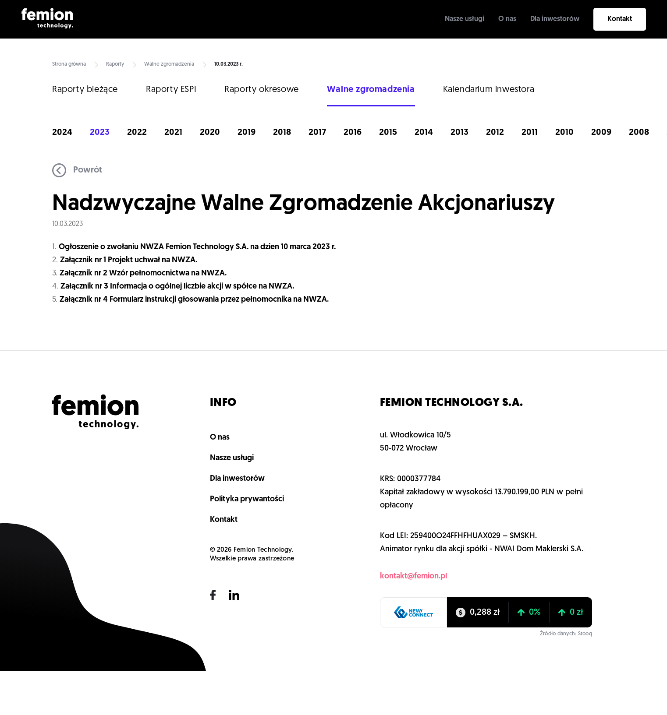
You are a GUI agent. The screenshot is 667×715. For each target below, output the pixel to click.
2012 (495, 132)
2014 (424, 132)
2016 (353, 132)
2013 (459, 132)
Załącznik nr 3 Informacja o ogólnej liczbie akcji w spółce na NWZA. (177, 286)
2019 (246, 132)
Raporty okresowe (261, 89)
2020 (210, 132)
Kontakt (619, 19)
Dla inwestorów (554, 19)
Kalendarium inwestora (489, 89)
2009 (601, 132)
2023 (100, 132)
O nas (507, 19)
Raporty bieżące (85, 89)
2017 (317, 132)
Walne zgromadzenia (169, 64)
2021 (173, 132)
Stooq (585, 634)
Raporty (115, 64)
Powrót (77, 170)
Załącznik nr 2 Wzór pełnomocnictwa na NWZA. (143, 273)
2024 (62, 132)
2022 (137, 132)
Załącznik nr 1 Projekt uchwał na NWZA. (128, 260)
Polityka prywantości (247, 499)
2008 (639, 132)
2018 (282, 132)
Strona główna (69, 64)
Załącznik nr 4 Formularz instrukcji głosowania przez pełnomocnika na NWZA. (194, 300)
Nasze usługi (464, 19)
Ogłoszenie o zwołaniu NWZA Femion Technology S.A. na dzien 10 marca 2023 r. (198, 247)
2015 (388, 132)
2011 (530, 132)
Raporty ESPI (171, 89)
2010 (564, 132)
